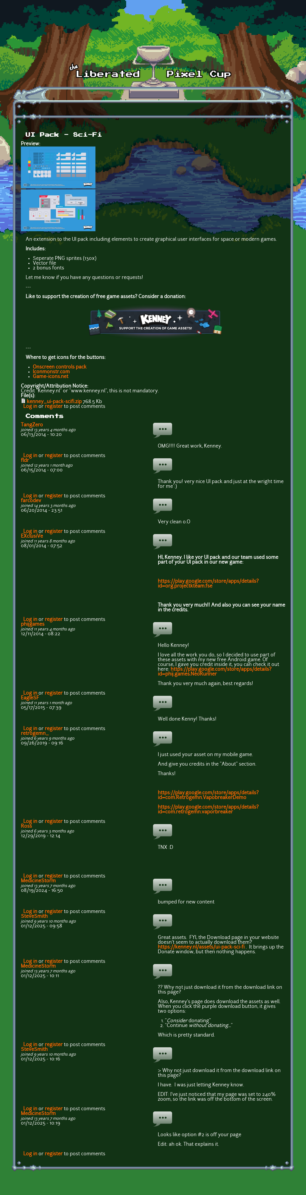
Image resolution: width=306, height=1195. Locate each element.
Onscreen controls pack (59, 367)
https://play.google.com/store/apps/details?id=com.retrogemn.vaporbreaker (208, 810)
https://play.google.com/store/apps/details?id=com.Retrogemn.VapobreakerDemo (208, 795)
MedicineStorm (38, 881)
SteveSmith (34, 916)
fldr (25, 460)
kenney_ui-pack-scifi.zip (54, 402)
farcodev (31, 501)
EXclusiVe (32, 536)
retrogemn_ (35, 733)
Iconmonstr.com (51, 372)
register (54, 406)
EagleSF (30, 698)
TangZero (32, 425)
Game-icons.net (50, 376)
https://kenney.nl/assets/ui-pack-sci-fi (201, 947)
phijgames (32, 624)
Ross (26, 826)
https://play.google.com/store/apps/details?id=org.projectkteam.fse (208, 584)
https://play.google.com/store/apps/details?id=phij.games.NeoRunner (214, 672)
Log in (30, 406)
